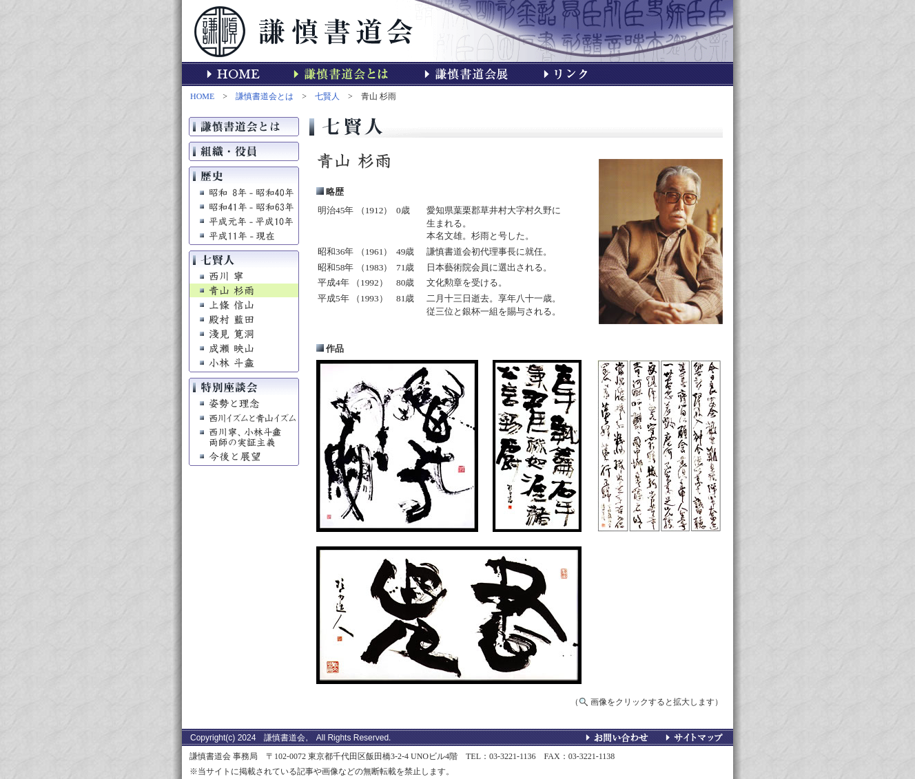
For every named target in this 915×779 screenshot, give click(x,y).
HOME (202, 96)
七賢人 (327, 96)
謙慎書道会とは (265, 96)
